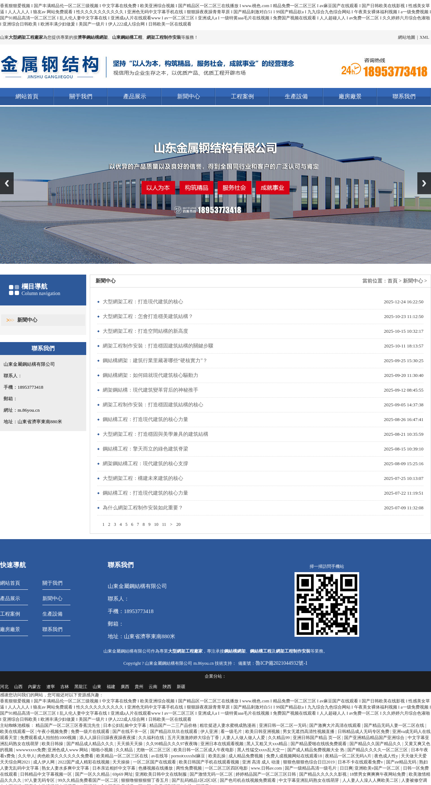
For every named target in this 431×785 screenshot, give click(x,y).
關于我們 (80, 96)
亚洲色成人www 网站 (68, 749)
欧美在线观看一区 (18, 731)
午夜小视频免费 (53, 731)
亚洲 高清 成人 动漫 (261, 762)
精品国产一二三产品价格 (173, 725)
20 (178, 524)
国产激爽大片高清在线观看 (335, 725)
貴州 (139, 686)
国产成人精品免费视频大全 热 (316, 749)
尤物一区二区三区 (154, 749)
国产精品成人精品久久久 (90, 743)
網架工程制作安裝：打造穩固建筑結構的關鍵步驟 (158, 346)
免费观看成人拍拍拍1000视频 (48, 737)
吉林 (64, 686)
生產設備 (296, 96)
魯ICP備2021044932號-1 (281, 662)
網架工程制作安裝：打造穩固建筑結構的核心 (153, 404)
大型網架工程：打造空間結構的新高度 (145, 331)
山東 (97, 686)
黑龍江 (80, 686)
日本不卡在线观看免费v (361, 762)
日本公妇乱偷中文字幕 (125, 725)
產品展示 (134, 96)
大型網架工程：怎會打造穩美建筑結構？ (148, 316)
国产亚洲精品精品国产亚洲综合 (374, 737)
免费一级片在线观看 (91, 731)
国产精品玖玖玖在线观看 (174, 731)
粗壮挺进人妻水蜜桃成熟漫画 (228, 725)
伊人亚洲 (209, 731)
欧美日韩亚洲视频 (263, 731)
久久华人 (26, 755)
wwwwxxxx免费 (31, 749)
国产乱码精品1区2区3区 (195, 780)
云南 (153, 686)
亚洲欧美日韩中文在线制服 (161, 774)
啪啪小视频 (102, 749)
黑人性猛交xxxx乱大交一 (261, 749)
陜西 (167, 686)
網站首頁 (26, 96)
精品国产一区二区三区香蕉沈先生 (68, 725)
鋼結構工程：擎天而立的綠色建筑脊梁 (145, 449)
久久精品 (125, 749)
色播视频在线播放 (156, 768)
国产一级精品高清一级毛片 (311, 768)
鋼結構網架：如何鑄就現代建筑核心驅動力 (150, 375)
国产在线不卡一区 (130, 731)
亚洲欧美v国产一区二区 (377, 768)
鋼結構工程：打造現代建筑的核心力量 (145, 419)
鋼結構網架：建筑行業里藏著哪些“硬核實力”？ (155, 360)
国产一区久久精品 (93, 774)
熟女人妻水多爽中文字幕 (66, 768)
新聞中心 (188, 96)
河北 (4, 686)
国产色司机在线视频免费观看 (248, 780)
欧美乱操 (217, 755)
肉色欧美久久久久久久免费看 (65, 755)
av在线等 (160, 755)
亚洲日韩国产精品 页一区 (317, 737)
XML (424, 37)
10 (156, 524)
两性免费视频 (189, 768)
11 (164, 524)
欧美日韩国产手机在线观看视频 (209, 762)
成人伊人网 (44, 762)
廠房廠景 (350, 96)
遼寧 (50, 686)
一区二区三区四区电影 (227, 768)
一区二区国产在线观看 (155, 762)
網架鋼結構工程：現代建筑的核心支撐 (145, 463)
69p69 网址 (122, 774)
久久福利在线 (151, 737)
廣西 (125, 686)
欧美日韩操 (53, 743)
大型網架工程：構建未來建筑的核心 (143, 478)
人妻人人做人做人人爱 (244, 737)
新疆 (181, 686)
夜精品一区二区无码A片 (348, 755)
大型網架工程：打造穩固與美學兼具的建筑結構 (155, 434)
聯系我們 (404, 96)
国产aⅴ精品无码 (401, 762)
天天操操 (121, 762)
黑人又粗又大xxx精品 (267, 743)
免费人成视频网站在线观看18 (294, 755)
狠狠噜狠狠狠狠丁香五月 (145, 780)
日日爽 (346, 768)
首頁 (393, 281)
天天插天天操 (130, 743)
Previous (7, 183)
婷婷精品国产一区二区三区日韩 (266, 774)
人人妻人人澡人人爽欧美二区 (370, 780)
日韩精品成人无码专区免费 (364, 731)
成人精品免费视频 (246, 755)
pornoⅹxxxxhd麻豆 (188, 755)
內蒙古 (34, 686)
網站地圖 (406, 37)
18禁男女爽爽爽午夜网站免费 (378, 774)
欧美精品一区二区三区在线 (122, 755)
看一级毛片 (232, 731)
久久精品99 (279, 737)
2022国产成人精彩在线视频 (84, 762)
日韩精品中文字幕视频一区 (46, 774)
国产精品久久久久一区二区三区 (378, 749)
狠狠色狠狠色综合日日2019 (309, 762)
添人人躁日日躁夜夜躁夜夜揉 (107, 737)
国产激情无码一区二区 (212, 774)
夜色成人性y (386, 755)
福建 (111, 686)
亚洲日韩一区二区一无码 (283, 725)
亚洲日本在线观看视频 (222, 743)
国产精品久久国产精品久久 (375, 743)
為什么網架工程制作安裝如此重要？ (143, 507)
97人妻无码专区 (40, 780)
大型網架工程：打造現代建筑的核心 (143, 301)
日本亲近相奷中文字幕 (114, 768)
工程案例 (242, 96)
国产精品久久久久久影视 (323, 774)
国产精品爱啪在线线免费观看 (319, 743)
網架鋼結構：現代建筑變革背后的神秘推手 (150, 390)
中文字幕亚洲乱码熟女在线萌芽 (309, 780)
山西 (18, 686)
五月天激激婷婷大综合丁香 (193, 737)
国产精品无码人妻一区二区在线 (394, 725)
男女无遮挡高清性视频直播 (309, 731)
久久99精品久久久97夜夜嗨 (172, 743)
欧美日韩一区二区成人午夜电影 (204, 749)
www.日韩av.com (267, 768)
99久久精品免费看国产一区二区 (88, 780)
